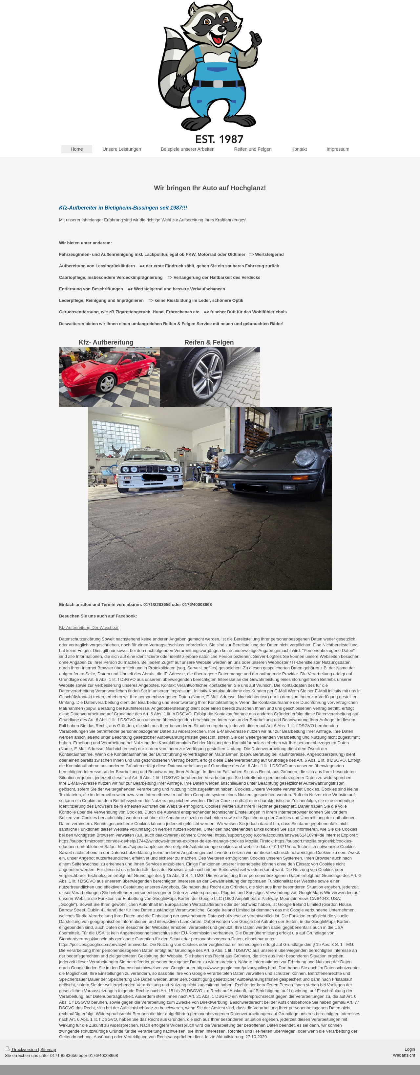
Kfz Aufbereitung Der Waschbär (89, 627)
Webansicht (404, 1055)
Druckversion (21, 1049)
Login (410, 1049)
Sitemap (48, 1049)
